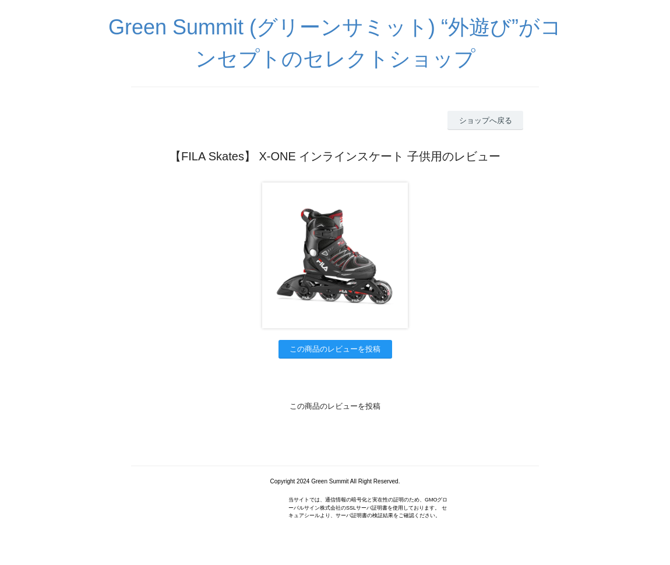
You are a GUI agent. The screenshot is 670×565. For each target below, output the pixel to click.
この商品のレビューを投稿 (335, 349)
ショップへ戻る (485, 120)
